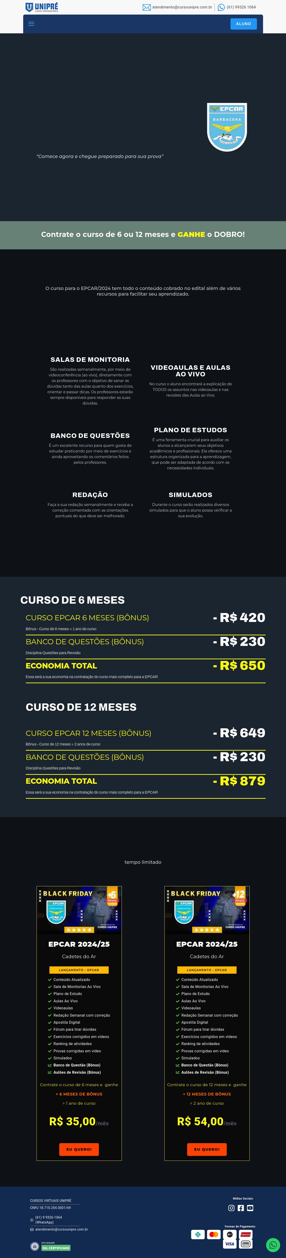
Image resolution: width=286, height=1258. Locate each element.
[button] (31, 24)
